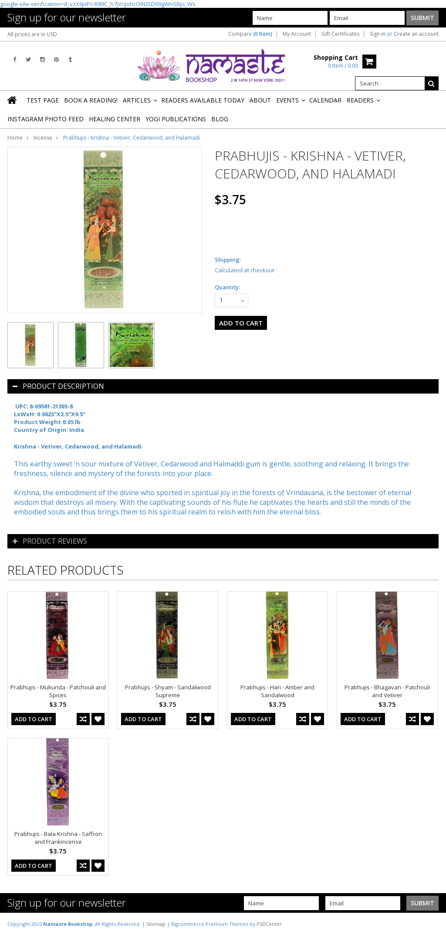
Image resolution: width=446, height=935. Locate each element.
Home (15, 137)
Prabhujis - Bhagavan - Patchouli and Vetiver (387, 691)
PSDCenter (269, 924)
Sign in (377, 34)
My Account (297, 34)
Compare (250, 34)
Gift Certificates (340, 34)
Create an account (416, 34)
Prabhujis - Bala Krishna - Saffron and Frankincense (58, 838)
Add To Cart (33, 719)
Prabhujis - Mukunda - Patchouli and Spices (58, 691)
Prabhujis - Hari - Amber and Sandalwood (277, 691)
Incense (43, 137)
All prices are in (32, 34)
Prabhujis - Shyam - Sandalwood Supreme (168, 691)
